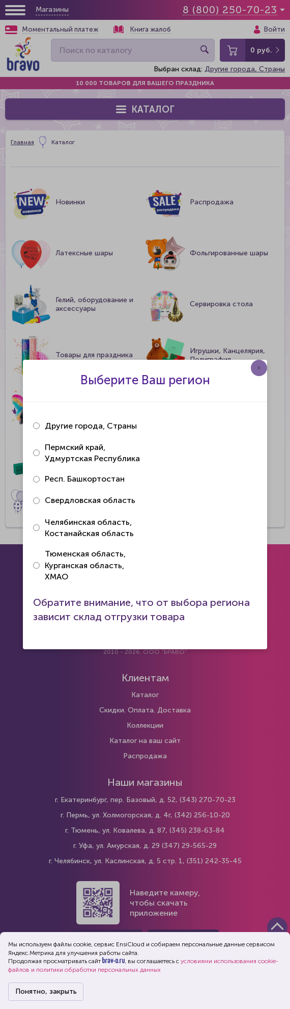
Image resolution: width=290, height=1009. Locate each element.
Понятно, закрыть (46, 991)
